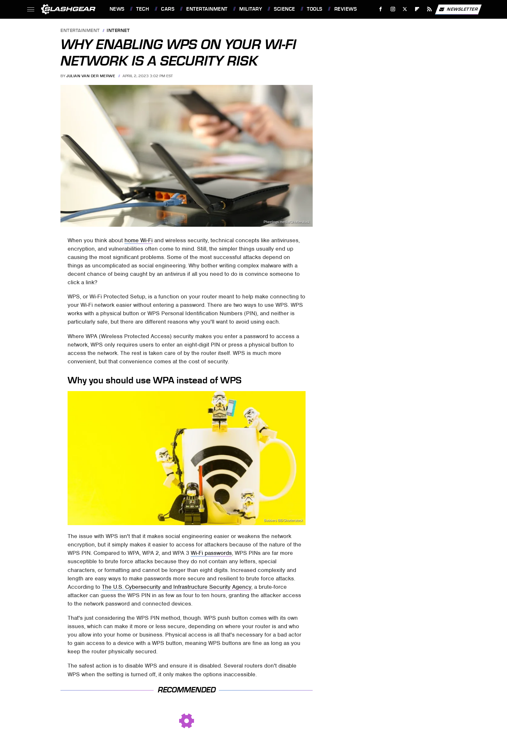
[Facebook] (380, 9)
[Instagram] (392, 9)
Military (250, 9)
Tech (142, 9)
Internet (118, 31)
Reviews (345, 9)
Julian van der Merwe (90, 76)
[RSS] (429, 9)
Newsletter (458, 9)
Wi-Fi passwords (211, 552)
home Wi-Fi (138, 240)
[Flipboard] (417, 9)
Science (284, 9)
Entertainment (207, 9)
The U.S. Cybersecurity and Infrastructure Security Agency (176, 586)
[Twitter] (405, 9)
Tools (314, 9)
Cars (167, 9)
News (117, 9)
